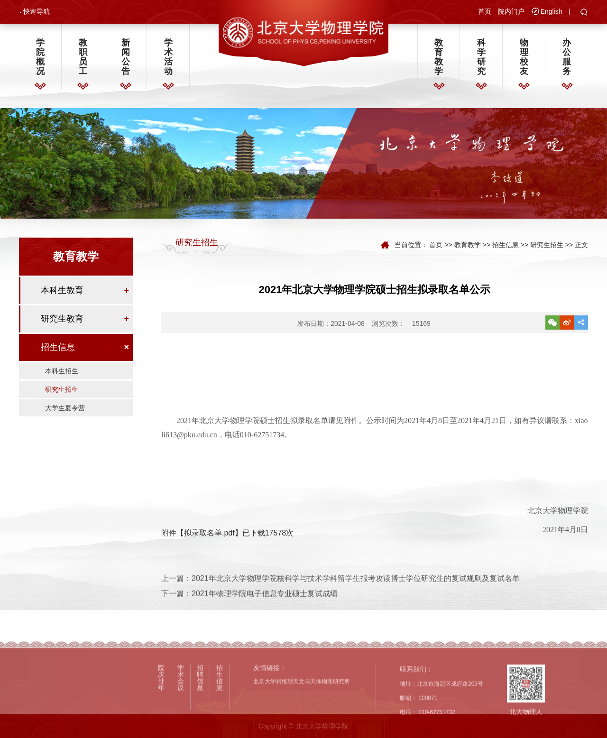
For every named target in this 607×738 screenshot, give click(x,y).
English (551, 11)
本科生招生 (61, 373)
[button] (584, 13)
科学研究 (481, 57)
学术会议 (180, 714)
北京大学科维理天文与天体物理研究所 (301, 717)
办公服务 (566, 57)
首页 (484, 11)
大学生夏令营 (65, 410)
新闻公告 (125, 57)
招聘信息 (200, 714)
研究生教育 (62, 320)
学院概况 (40, 57)
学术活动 (168, 57)
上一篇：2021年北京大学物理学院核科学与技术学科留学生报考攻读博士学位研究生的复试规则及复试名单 (340, 588)
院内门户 (511, 11)
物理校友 (524, 57)
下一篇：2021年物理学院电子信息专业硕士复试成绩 (249, 604)
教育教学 (438, 57)
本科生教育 (62, 292)
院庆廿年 (161, 714)
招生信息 (58, 349)
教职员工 (83, 57)
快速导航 (36, 11)
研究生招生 (61, 391)
